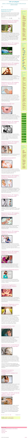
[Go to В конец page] (10, 414)
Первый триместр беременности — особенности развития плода (9, 372)
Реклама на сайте (4, 431)
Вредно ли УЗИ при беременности (7, 104)
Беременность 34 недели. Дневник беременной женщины (10, 143)
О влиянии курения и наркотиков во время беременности (8, 286)
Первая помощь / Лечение (23, 62)
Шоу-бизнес (24, 131)
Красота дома (23, 50)
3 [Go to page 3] (7, 414)
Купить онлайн (23, 134)
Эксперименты (24, 121)
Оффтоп (23, 141)
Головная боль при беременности (8, 326)
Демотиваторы (24, 123)
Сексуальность (24, 52)
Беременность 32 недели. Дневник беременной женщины (10, 122)
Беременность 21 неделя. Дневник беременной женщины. (10, 22)
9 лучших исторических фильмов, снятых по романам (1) (24, 104)
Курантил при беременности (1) (24, 90)
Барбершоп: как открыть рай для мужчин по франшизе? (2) (24, 100)
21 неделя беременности (10, 269)
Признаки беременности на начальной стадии (10, 304)
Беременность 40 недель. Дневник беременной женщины (10, 252)
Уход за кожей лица (24, 65)
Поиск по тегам (4, 427)
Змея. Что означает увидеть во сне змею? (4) (24, 96)
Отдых (23, 68)
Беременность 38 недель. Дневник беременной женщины (10, 214)
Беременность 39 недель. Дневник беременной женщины (10, 232)
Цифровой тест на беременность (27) (24, 78)
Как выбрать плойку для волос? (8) (24, 87)
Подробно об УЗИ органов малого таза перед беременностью (10, 394)
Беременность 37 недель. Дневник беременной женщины (10, 196)
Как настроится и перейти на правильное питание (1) (24, 84)
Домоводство (24, 54)
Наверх (26, 437)
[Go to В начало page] (2, 414)
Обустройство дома (24, 59)
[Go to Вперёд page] (9, 414)
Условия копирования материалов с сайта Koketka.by (9, 428)
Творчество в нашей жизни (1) (24, 93)
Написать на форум (24, 139)
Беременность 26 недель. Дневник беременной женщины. (10, 83)
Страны (23, 118)
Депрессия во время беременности (8, 158)
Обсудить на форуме (24, 136)
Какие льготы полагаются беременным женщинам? (10, 345)
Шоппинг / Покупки (23, 48)
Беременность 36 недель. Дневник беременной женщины (10, 177)
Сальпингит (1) (24, 81)
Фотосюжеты (23, 116)
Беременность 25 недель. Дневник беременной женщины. (10, 64)
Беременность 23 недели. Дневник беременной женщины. (10, 44)
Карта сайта (3, 432)
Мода (23, 67)
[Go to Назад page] (3, 414)
